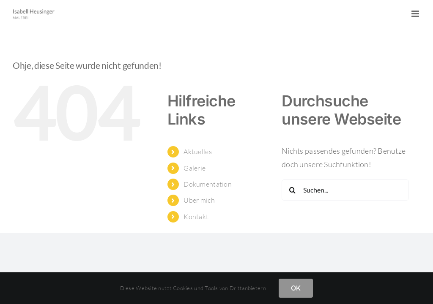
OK (296, 288)
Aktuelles (197, 151)
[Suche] (292, 190)
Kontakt (196, 216)
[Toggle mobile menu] (415, 13)
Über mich (199, 200)
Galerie (195, 168)
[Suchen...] (345, 190)
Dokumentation (208, 184)
